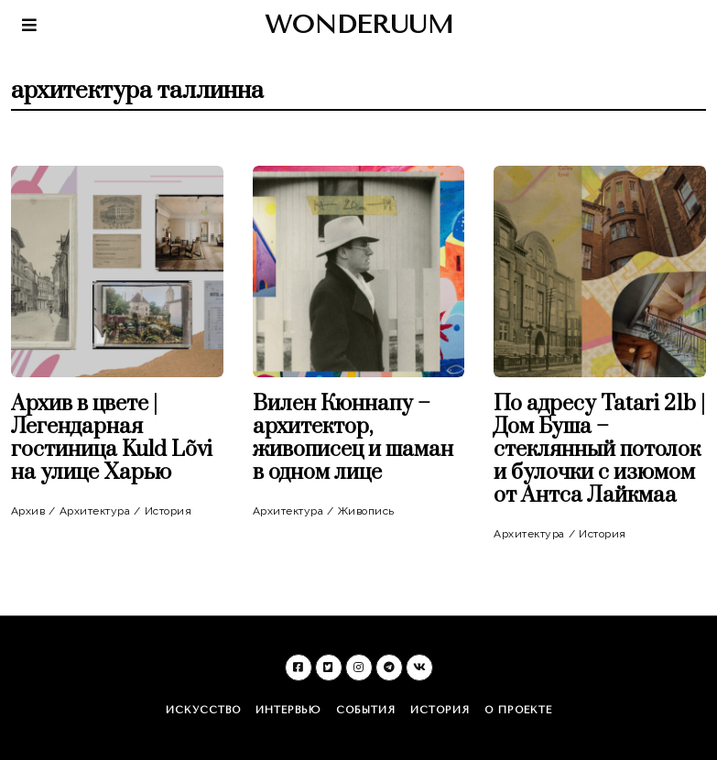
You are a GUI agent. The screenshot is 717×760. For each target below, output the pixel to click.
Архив (28, 511)
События (366, 710)
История (168, 511)
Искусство (203, 710)
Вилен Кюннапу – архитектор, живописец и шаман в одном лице (353, 438)
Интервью (288, 710)
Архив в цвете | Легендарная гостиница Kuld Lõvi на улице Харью (111, 438)
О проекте (518, 710)
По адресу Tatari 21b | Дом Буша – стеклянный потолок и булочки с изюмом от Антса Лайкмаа (599, 449)
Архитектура (95, 511)
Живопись (366, 511)
